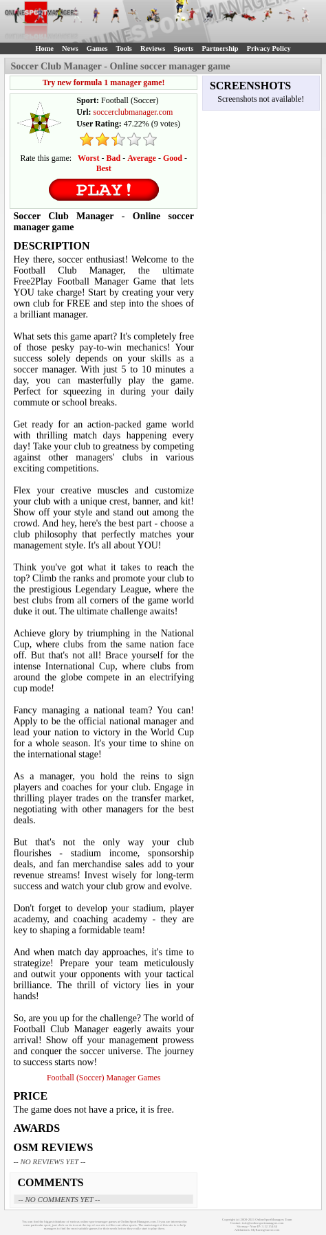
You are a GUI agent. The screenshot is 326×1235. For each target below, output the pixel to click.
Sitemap (242, 1226)
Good (172, 158)
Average (141, 158)
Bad (113, 158)
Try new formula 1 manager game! (104, 82)
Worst (88, 158)
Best (103, 168)
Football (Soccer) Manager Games (104, 1077)
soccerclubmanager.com (133, 112)
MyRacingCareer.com (265, 1230)
